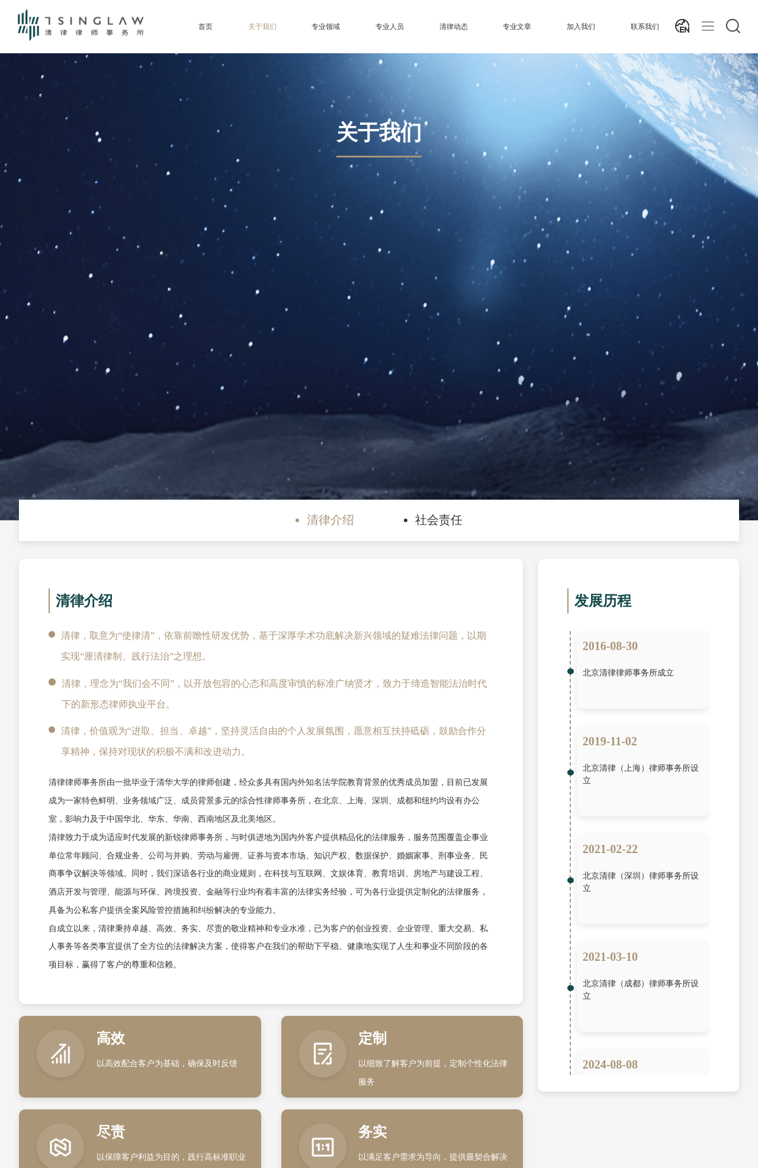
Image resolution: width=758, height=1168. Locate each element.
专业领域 (325, 26)
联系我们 (645, 26)
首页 (205, 26)
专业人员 (389, 26)
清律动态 (453, 26)
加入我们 (581, 26)
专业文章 (517, 26)
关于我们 (262, 26)
